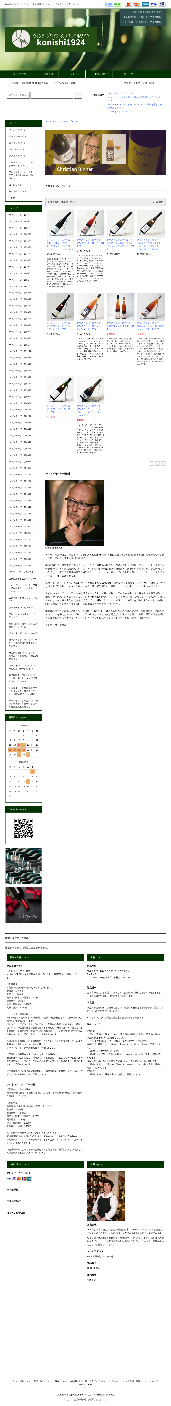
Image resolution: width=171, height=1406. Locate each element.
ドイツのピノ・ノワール (120, 93)
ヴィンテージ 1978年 (20, 267)
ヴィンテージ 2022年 (20, 546)
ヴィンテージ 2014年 (20, 494)
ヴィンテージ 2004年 (20, 429)
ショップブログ (149, 1381)
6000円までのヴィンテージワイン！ (23, 599)
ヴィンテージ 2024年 (20, 559)
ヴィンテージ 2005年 (20, 436)
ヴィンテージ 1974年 (20, 254)
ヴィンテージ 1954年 (20, 228)
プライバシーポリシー (108, 1381)
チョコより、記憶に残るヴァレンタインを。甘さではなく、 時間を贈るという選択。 (23, 691)
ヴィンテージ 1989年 (20, 332)
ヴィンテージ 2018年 (20, 520)
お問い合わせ (99, 74)
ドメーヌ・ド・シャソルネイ (23, 633)
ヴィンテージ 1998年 (20, 390)
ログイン (72, 74)
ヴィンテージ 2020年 (20, 533)
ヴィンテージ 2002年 (20, 416)
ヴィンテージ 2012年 (20, 481)
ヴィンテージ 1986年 (20, 312)
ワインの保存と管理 (62, 83)
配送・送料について (43, 1381)
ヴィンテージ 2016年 (20, 507)
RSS (81, 1384)
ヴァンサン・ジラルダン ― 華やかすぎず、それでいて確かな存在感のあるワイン (23, 704)
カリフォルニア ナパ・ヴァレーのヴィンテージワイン (23, 667)
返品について (61, 1381)
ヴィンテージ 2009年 (20, 462)
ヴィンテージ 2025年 (20, 566)
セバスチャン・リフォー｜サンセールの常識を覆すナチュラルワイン (23, 643)
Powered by (85, 1400)
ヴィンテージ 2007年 (20, 449)
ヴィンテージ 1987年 (20, 319)
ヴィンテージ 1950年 (20, 221)
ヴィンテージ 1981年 (20, 280)
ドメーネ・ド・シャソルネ (121, 111)
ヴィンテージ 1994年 (20, 364)
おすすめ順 (53, 202)
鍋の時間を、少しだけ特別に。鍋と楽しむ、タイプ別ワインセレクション (23, 678)
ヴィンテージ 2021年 (20, 539)
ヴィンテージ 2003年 (20, 423)
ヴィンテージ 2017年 (20, 514)
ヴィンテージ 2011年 (20, 475)
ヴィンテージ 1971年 (20, 241)
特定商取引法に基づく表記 (83, 1381)
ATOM (89, 1384)
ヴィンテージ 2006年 (20, 442)
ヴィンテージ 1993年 (20, 358)
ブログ (127, 83)
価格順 (64, 202)
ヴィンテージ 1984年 (20, 299)
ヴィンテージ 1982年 (20, 286)
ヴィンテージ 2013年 (20, 488)
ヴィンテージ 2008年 (20, 455)
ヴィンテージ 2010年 (20, 468)
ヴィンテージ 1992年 (20, 351)
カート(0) (125, 74)
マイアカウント (19, 74)
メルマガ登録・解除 (143, 83)
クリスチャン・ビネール (66, 121)
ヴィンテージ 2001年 (20, 410)
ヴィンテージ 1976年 (20, 260)
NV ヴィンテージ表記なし (21, 572)
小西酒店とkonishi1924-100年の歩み (27, 83)
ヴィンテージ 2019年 (20, 526)
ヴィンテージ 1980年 (20, 273)
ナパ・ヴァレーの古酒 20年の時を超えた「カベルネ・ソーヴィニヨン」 (23, 588)
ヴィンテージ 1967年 (20, 234)
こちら (52, 1048)
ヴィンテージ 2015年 (20, 501)
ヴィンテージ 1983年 (20, 293)
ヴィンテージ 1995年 (20, 371)
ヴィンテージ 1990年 (20, 338)
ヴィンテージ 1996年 (20, 377)
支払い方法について (22, 1381)
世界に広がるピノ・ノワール (23, 579)
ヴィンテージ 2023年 (20, 553)
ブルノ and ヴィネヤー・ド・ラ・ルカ (23, 615)
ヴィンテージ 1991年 (20, 345)
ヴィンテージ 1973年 (20, 247)
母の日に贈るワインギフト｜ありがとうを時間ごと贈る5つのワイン (23, 656)
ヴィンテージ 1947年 (20, 215)
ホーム (48, 121)
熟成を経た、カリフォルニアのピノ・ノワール (23, 625)
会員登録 (45, 74)
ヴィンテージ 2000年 (20, 403)
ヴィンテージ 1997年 (20, 384)
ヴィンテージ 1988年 (20, 325)
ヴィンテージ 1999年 (20, 397)
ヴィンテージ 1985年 (20, 306)
